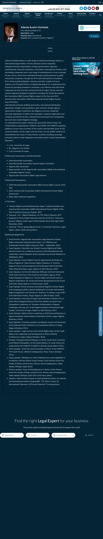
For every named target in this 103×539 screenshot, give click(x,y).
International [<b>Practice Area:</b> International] (31, 36)
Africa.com (25, 212)
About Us (37, 2)
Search (89, 435)
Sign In (101, 2)
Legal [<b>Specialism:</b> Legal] (27, 33)
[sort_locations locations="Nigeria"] (37, 38)
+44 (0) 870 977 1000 (59, 9)
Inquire (94, 36)
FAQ (42, 2)
